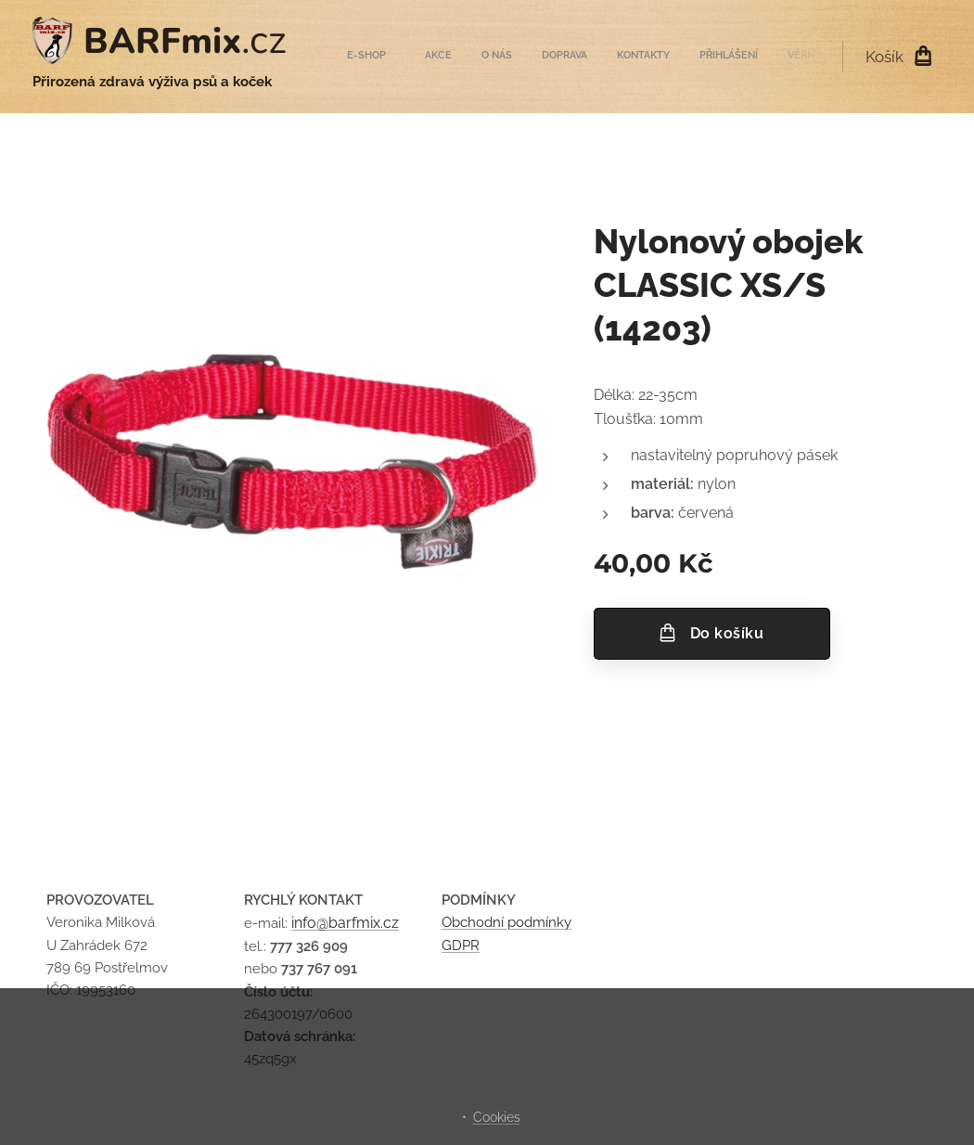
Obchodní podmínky (506, 923)
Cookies (496, 1117)
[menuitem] (631, 56)
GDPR (461, 945)
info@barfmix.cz (345, 924)
